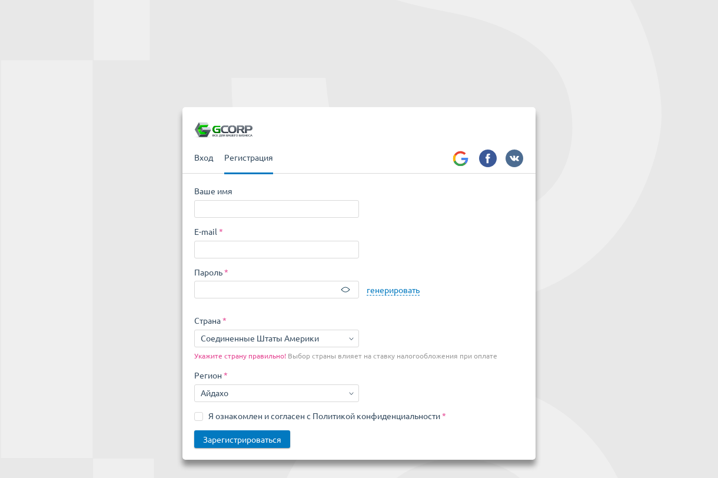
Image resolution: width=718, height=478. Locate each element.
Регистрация (248, 157)
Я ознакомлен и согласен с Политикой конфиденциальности (324, 415)
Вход (203, 157)
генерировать (393, 289)
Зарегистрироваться (242, 439)
